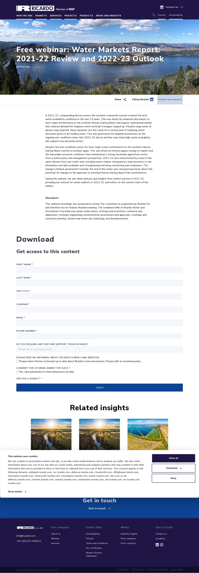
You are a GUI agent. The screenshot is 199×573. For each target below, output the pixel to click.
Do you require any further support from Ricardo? (52, 344)
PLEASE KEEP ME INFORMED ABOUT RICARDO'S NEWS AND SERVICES (57, 358)
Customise (173, 543)
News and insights (108, 15)
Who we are (24, 15)
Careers (162, 15)
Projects (70, 15)
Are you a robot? (29, 379)
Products (86, 15)
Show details (15, 567)
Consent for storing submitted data (43, 368)
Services (55, 15)
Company (23, 305)
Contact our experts (167, 99)
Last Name (24, 278)
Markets (41, 15)
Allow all (173, 533)
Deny (173, 553)
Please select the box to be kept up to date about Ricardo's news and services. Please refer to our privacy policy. (80, 361)
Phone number (26, 331)
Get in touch (97, 509)
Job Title (23, 291)
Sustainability (176, 15)
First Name (24, 265)
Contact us (172, 7)
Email (21, 318)
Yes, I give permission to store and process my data (46, 372)
